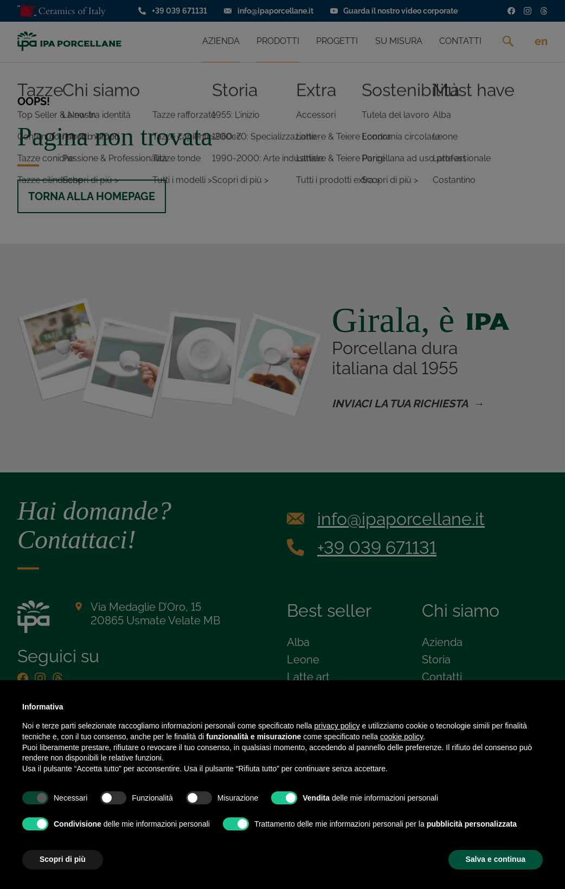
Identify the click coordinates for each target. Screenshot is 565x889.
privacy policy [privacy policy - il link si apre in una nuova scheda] (337, 725)
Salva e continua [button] (495, 859)
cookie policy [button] (401, 736)
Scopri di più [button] (63, 859)
